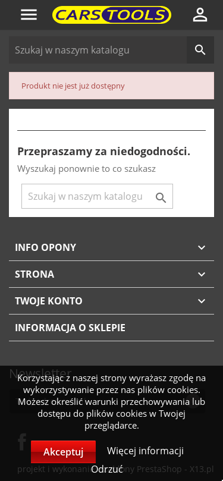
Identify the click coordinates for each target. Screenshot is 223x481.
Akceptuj (63, 451)
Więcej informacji (145, 450)
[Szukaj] (111, 50)
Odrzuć (107, 469)
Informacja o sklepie (70, 327)
